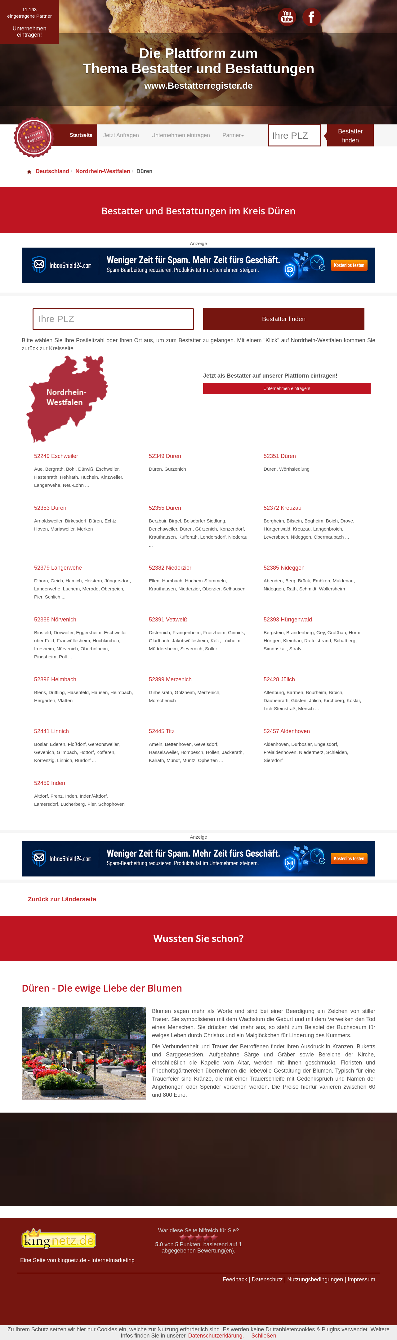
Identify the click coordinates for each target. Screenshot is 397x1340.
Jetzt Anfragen (121, 135)
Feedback (235, 1279)
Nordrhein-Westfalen (102, 171)
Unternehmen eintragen (180, 135)
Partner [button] (233, 135)
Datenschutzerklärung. (216, 1336)
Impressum (361, 1279)
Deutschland (47, 171)
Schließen (264, 1336)
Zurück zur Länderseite (62, 899)
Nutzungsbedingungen (315, 1279)
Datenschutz (267, 1279)
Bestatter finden (350, 136)
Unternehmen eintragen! (287, 388)
